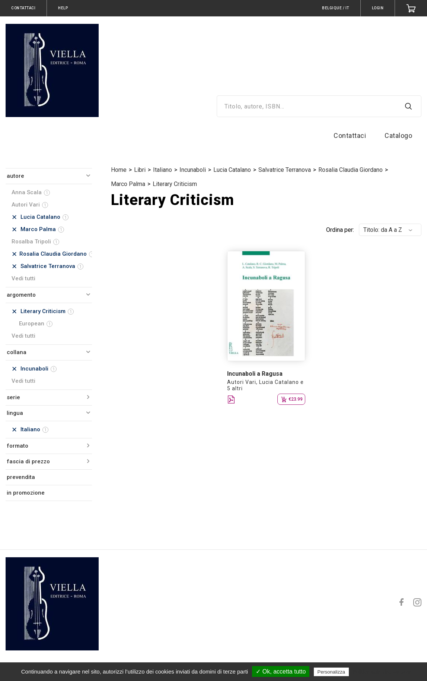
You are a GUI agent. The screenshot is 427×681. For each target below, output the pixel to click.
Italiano (162, 169)
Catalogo (398, 135)
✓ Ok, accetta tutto (281, 671)
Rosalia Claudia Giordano (350, 169)
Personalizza (331, 672)
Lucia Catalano (232, 169)
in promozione (26, 492)
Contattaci (350, 135)
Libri (140, 169)
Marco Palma (128, 183)
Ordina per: (340, 229)
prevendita (21, 477)
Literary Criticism (175, 183)
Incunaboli (192, 169)
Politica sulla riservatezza (382, 672)
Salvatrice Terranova (284, 169)
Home (119, 169)
